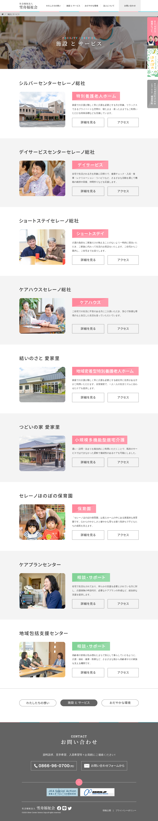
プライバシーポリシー (126, 810)
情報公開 (107, 810)
